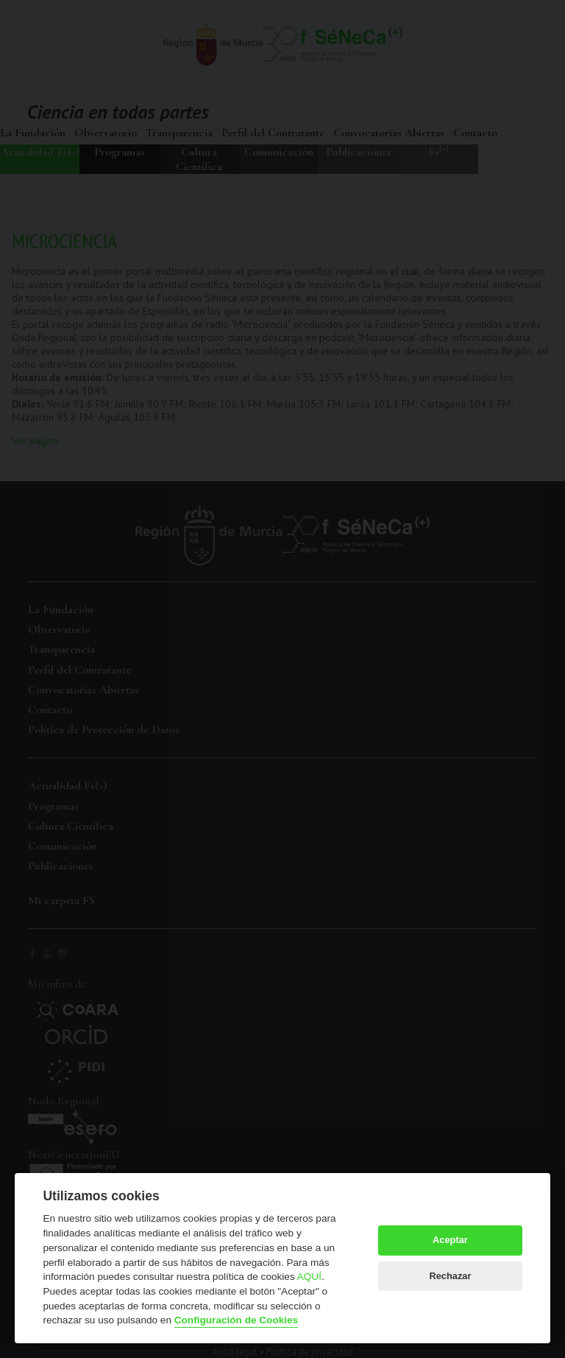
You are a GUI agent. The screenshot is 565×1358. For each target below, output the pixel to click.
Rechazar (450, 1275)
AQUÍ (309, 1276)
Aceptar (450, 1239)
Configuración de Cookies (236, 1320)
